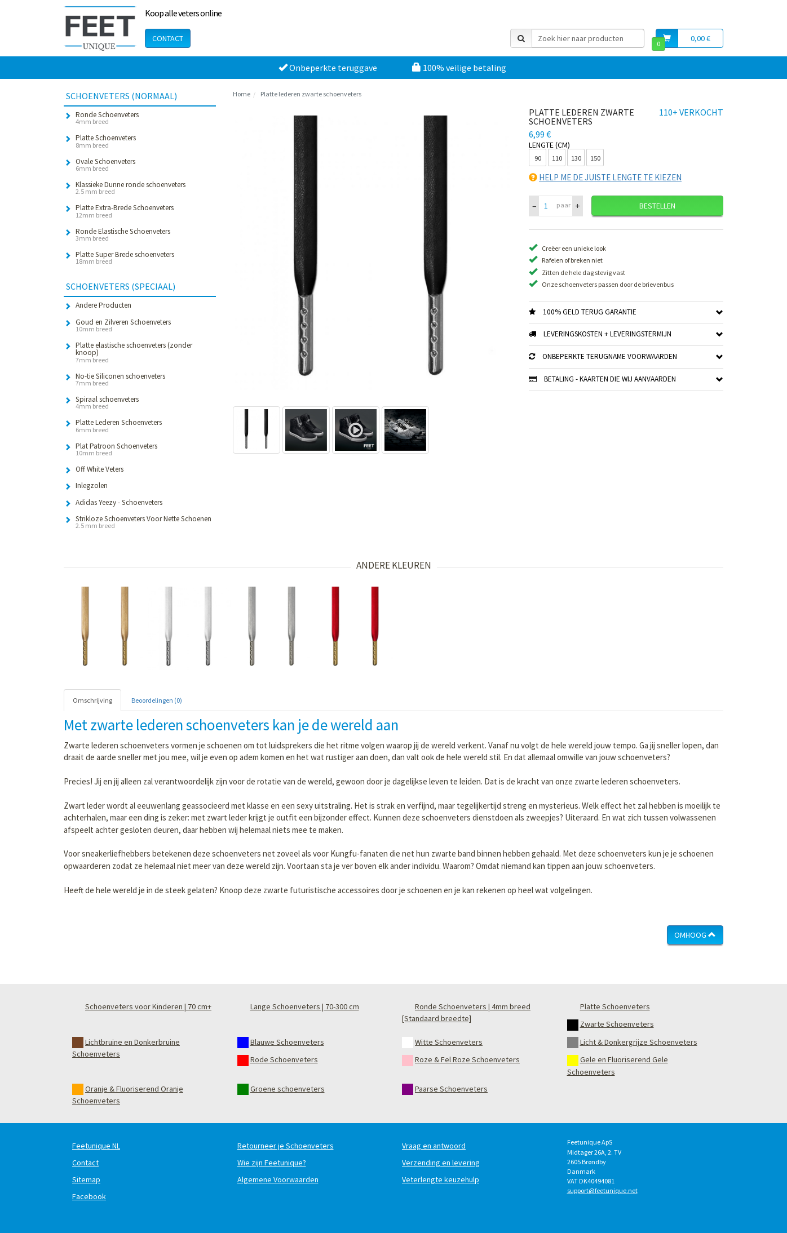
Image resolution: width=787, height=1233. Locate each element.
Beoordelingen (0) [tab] (156, 700)
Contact (167, 38)
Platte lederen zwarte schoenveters (310, 94)
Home (241, 94)
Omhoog (695, 935)
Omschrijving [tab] (92, 700)
